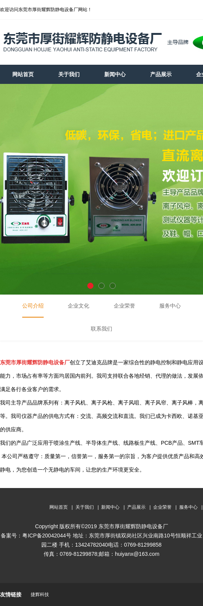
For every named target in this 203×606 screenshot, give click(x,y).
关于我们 (84, 507)
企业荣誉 (162, 507)
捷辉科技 (40, 594)
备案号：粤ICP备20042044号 (36, 535)
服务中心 (188, 507)
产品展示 (136, 507)
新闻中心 (110, 507)
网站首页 (58, 507)
